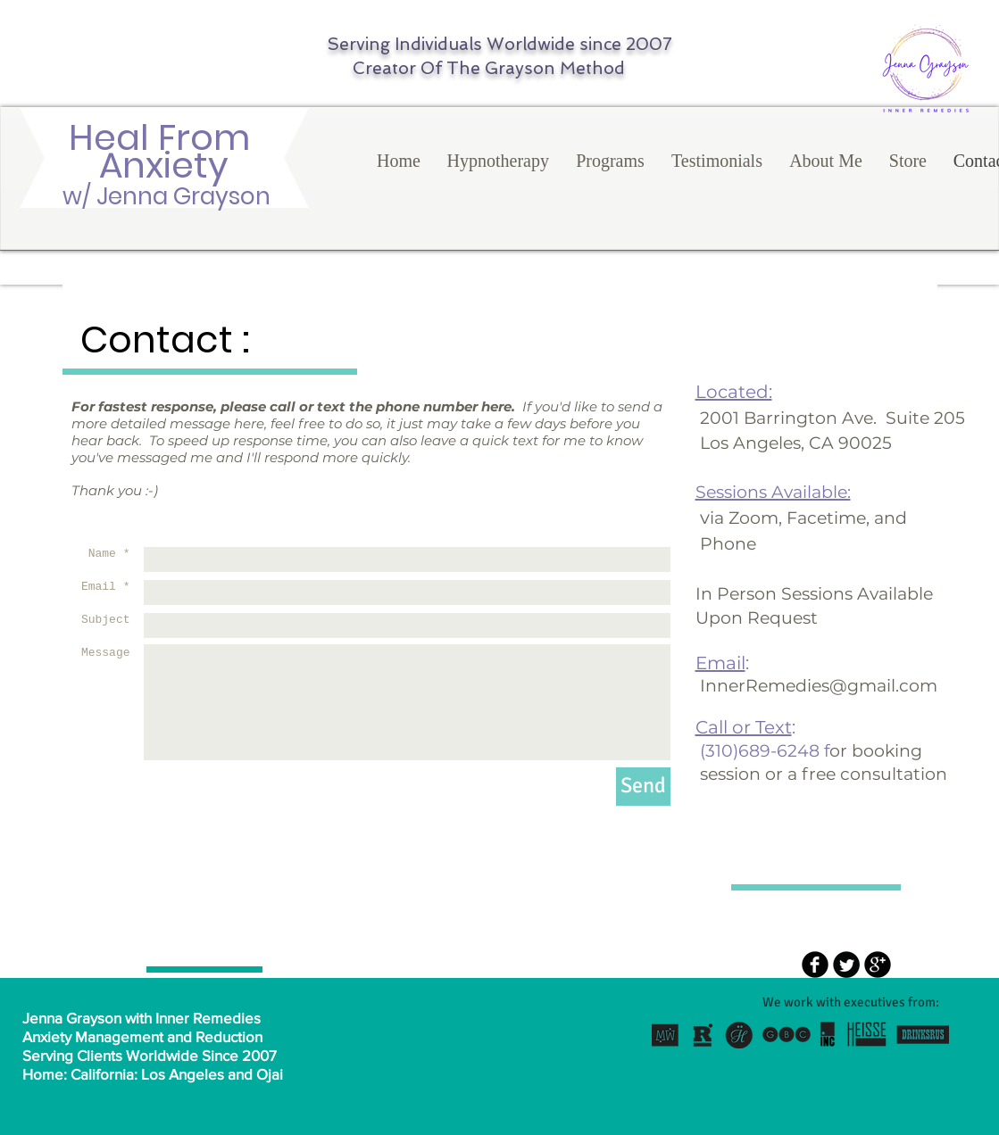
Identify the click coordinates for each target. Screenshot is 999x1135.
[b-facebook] (815, 964)
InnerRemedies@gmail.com (818, 685)
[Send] (643, 786)
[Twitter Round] (846, 964)
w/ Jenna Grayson (164, 196)
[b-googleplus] (877, 964)
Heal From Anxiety (164, 151)
